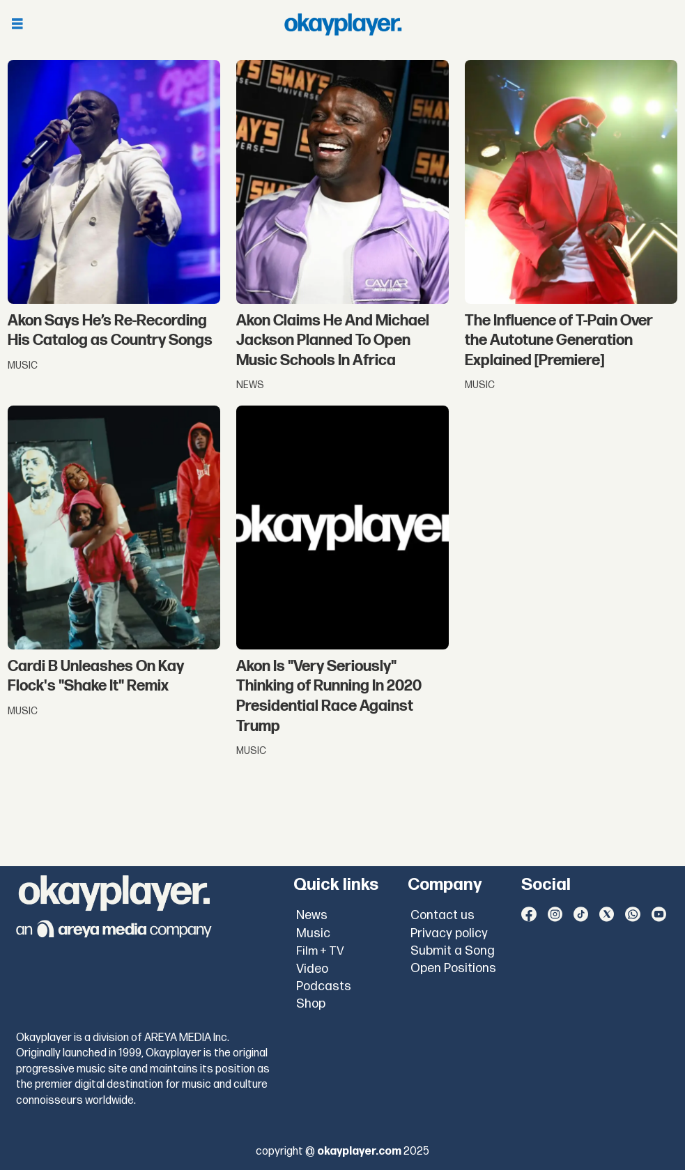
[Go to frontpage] (343, 24)
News (312, 915)
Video (312, 969)
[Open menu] (17, 25)
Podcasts (323, 986)
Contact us (442, 915)
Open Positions (453, 968)
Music (313, 933)
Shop (310, 1003)
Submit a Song (452, 951)
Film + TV (320, 951)
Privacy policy (449, 933)
